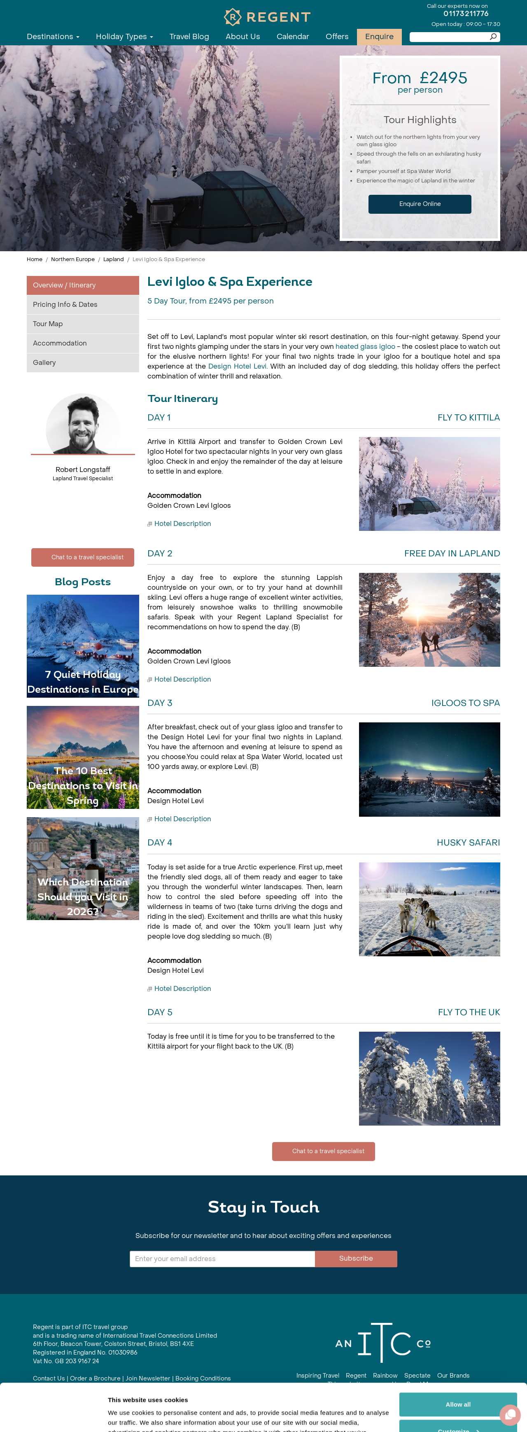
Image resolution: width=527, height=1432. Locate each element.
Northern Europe (73, 259)
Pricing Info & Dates (65, 304)
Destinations (53, 37)
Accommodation (60, 343)
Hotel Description (182, 523)
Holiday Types (124, 37)
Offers (337, 37)
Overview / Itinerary (64, 285)
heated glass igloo (365, 346)
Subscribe (356, 1258)
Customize (458, 1381)
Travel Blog (189, 37)
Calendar (293, 37)
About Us (243, 37)
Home (34, 259)
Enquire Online (420, 204)
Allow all (458, 1355)
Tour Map (48, 324)
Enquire (379, 37)
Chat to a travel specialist (83, 557)
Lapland (113, 259)
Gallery (44, 362)
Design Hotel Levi (237, 366)
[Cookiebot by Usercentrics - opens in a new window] (53, 1416)
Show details (127, 1415)
